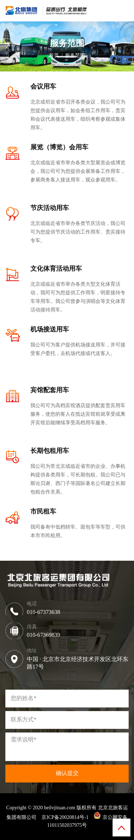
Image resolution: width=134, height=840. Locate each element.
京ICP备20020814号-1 (64, 817)
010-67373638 (43, 612)
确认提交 (67, 773)
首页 (54, 55)
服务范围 (75, 55)
